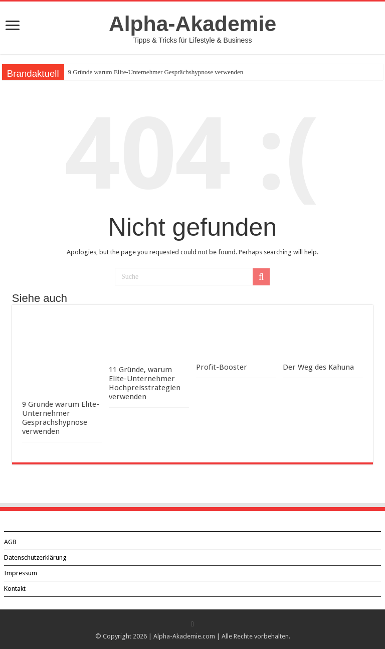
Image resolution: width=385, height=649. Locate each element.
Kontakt (15, 588)
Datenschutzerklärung (35, 557)
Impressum (20, 573)
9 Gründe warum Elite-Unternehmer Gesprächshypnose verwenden (156, 72)
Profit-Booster (221, 367)
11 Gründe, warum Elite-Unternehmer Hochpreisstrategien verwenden (144, 383)
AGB (10, 542)
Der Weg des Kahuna (318, 367)
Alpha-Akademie (192, 24)
